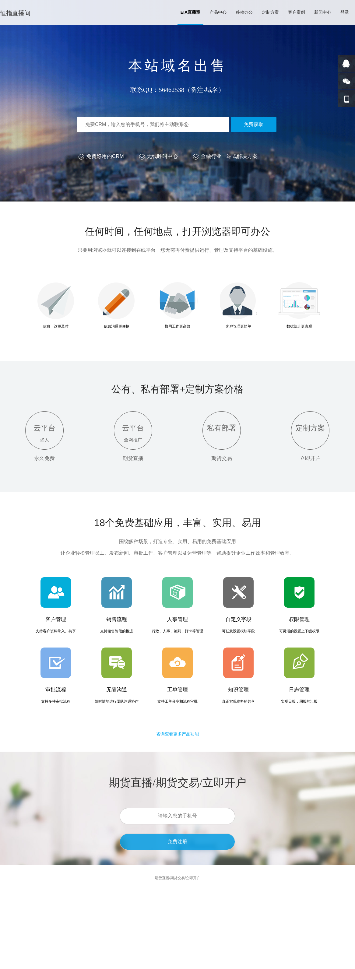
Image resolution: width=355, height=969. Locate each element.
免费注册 (177, 841)
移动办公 (244, 12)
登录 (344, 12)
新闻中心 (322, 12)
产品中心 (218, 12)
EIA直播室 (190, 12)
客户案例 (296, 12)
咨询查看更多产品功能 (177, 734)
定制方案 (270, 12)
